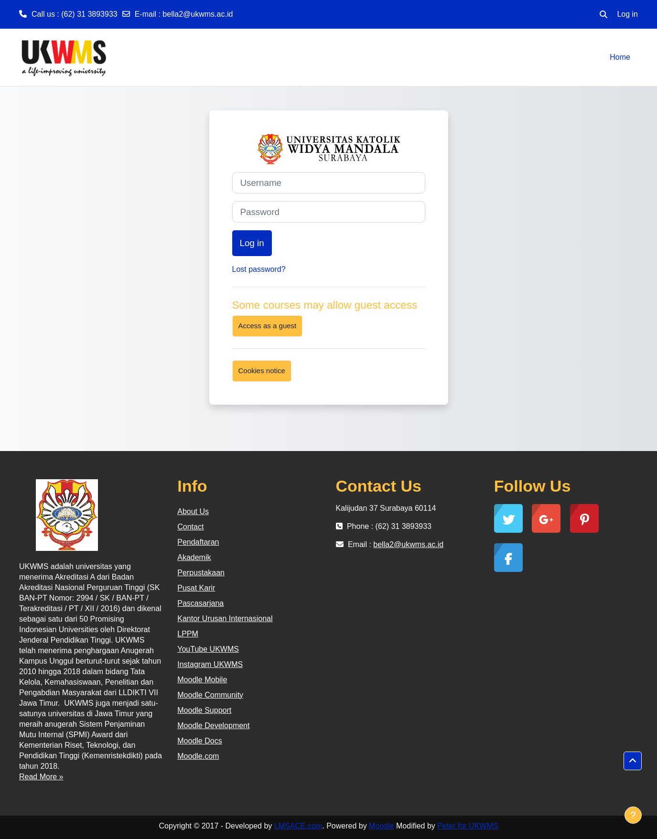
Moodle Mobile (202, 680)
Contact (190, 527)
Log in (627, 14)
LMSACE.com (298, 826)
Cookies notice (261, 370)
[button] (603, 14)
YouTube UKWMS (208, 649)
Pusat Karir (196, 588)
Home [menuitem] (620, 57)
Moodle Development (213, 725)
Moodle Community (210, 695)
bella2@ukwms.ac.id (197, 14)
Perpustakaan (201, 573)
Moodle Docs (199, 741)
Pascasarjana (200, 603)
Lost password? (259, 269)
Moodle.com (198, 756)
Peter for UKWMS (467, 826)
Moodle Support (204, 710)
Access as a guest (267, 326)
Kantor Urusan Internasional (224, 618)
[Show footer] (633, 815)
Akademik (194, 557)
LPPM (187, 634)
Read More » (41, 777)
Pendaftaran (198, 542)
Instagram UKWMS (210, 664)
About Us (193, 511)
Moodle (381, 826)
